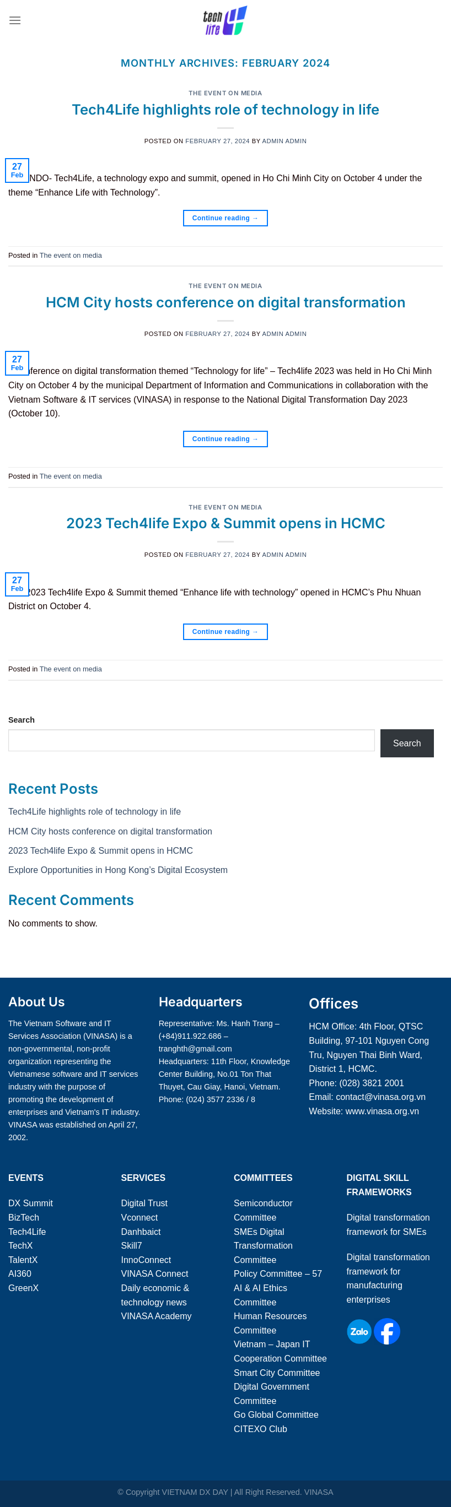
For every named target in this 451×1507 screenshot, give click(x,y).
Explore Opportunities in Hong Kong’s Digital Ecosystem (118, 870)
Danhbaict (141, 1232)
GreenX (23, 1288)
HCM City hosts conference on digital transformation (226, 302)
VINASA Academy (156, 1316)
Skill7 (131, 1245)
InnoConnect (146, 1260)
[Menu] (15, 20)
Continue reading (225, 218)
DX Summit (30, 1203)
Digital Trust (144, 1203)
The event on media (225, 93)
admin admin (284, 141)
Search (21, 719)
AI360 (19, 1273)
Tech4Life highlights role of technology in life (225, 109)
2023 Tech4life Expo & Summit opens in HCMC (225, 523)
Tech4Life (27, 1232)
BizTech (23, 1217)
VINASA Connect (155, 1273)
